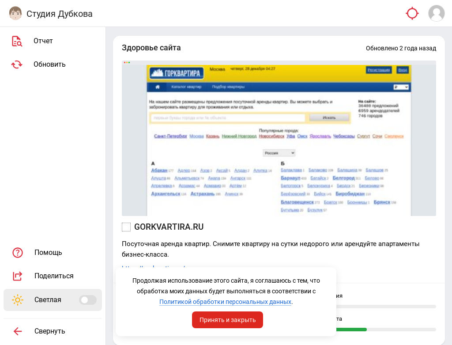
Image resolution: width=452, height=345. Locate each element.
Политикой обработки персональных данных (225, 301)
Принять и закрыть (228, 319)
